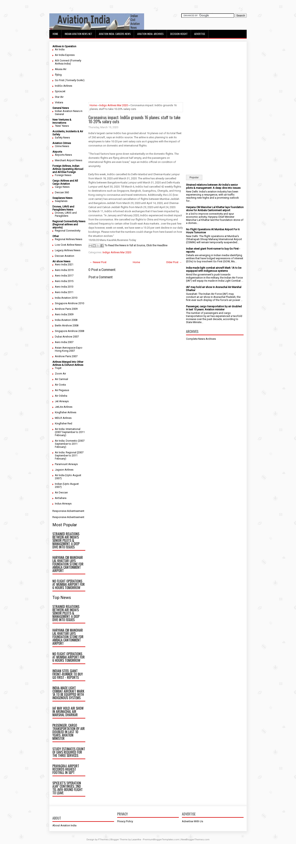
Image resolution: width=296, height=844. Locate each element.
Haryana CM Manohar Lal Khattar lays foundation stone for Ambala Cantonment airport (67, 564)
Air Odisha (61, 395)
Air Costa (60, 384)
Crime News (62, 146)
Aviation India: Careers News (115, 34)
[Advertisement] (135, 73)
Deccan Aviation (64, 255)
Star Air (59, 96)
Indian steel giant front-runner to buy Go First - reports (67, 674)
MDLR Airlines (63, 417)
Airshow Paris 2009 (66, 308)
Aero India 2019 (64, 270)
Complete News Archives (201, 338)
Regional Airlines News (68, 239)
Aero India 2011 (64, 292)
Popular (194, 177)
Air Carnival (61, 379)
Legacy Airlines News (67, 250)
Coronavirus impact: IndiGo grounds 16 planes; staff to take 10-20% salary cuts (134, 119)
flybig (58, 74)
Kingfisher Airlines (65, 412)
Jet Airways (62, 401)
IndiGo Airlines (63, 85)
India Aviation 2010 (66, 297)
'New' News (62, 125)
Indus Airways (63, 503)
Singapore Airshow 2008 (69, 331)
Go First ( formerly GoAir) (69, 80)
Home (55, 34)
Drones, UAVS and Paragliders (66, 214)
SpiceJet (60, 91)
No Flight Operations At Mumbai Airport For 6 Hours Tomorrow (68, 584)
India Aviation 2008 (66, 319)
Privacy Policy (125, 821)
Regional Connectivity (67, 230)
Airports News (63, 154)
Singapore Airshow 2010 (69, 303)
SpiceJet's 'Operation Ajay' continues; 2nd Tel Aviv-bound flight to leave (67, 788)
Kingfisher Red (63, 423)
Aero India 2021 (64, 264)
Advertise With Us (192, 821)
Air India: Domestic (66, 440)
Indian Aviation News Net (78, 34)
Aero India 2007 (64, 342)
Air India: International (67, 429)
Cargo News (62, 186)
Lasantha (136, 839)
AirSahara (60, 498)
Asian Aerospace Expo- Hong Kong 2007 (69, 349)
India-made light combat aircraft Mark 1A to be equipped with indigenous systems (68, 692)
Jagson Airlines (64, 469)
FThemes (103, 839)
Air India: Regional (65, 452)
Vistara (59, 102)
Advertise (199, 34)
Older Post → (174, 262)
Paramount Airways (66, 464)
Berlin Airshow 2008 (66, 325)
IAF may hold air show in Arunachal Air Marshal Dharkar (68, 711)
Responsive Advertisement (68, 510)
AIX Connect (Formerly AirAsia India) (68, 62)
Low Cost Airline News (68, 244)
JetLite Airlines (63, 406)
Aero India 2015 (64, 281)
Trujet (58, 368)
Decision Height (179, 34)
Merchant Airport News (68, 160)
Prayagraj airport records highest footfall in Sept (65, 769)
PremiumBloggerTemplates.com (161, 839)
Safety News (62, 137)
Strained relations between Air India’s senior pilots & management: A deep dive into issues (66, 540)
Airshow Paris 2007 (66, 356)
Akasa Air (60, 69)
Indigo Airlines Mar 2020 (113, 105)
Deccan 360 (62, 192)
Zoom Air (60, 373)
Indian (58, 483)
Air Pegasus (62, 390)
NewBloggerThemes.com (195, 839)
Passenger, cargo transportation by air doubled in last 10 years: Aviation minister (68, 732)
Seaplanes (61, 201)
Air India (60, 49)
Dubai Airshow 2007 (67, 336)
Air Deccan (61, 492)
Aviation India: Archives (150, 34)
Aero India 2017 (64, 275)
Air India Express (65, 54)
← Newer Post (98, 262)
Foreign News (63, 175)
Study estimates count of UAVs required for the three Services (68, 752)
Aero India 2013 (64, 286)
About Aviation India (64, 825)
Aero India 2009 (64, 314)
